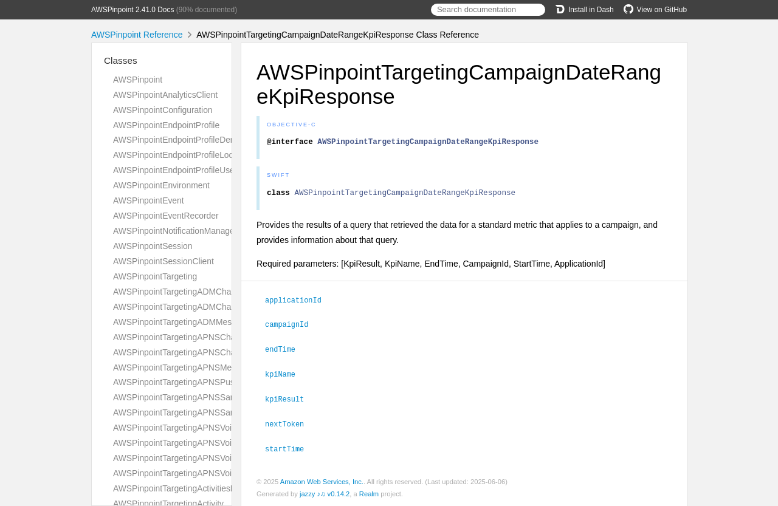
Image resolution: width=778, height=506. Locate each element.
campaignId (291, 327)
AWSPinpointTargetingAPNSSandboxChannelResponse (218, 412)
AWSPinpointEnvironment (161, 185)
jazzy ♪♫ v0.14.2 (324, 493)
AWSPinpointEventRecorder (166, 216)
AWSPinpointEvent (148, 200)
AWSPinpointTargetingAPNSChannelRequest (198, 337)
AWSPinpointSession (152, 246)
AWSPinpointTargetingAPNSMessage (183, 367)
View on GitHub (655, 9)
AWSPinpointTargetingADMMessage (181, 322)
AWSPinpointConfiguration (163, 110)
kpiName (285, 375)
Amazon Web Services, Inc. (321, 481)
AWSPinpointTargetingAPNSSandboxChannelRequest (214, 397)
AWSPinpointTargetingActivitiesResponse (190, 488)
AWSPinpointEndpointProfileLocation (182, 155)
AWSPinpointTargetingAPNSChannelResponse (201, 352)
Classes (120, 60)
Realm (369, 493)
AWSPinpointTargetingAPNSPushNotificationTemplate (214, 382)
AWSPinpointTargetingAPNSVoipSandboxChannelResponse (226, 473)
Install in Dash (584, 9)
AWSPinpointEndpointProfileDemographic (191, 140)
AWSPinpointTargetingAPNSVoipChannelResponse (209, 443)
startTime (289, 448)
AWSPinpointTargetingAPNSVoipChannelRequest (206, 427)
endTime (285, 351)
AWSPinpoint (137, 79)
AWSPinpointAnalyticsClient (165, 95)
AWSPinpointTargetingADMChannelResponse (199, 307)
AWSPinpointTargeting (155, 276)
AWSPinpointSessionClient (163, 261)
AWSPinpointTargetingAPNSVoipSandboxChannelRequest (222, 458)
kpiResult (289, 400)
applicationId (298, 303)
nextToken (289, 424)
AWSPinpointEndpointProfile (166, 125)
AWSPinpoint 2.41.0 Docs (132, 9)
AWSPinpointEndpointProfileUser (175, 170)
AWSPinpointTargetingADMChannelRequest (195, 291)
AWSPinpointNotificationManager (175, 231)
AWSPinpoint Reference (136, 34)
